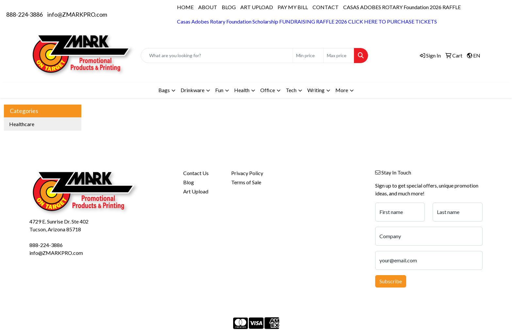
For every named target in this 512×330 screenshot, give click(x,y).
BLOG (229, 7)
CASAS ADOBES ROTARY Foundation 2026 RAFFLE (402, 7)
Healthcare (21, 124)
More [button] (341, 90)
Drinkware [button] (192, 90)
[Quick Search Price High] (338, 55)
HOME (185, 7)
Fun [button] (219, 90)
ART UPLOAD (256, 7)
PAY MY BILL (293, 7)
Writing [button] (316, 90)
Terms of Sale (246, 182)
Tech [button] (291, 90)
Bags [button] (164, 90)
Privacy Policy (247, 173)
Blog (188, 182)
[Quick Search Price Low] (308, 55)
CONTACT (325, 7)
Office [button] (267, 90)
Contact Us (196, 173)
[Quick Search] (217, 55)
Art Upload (195, 191)
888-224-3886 (24, 14)
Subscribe (390, 281)
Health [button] (241, 90)
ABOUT (207, 7)
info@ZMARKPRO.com (77, 14)
